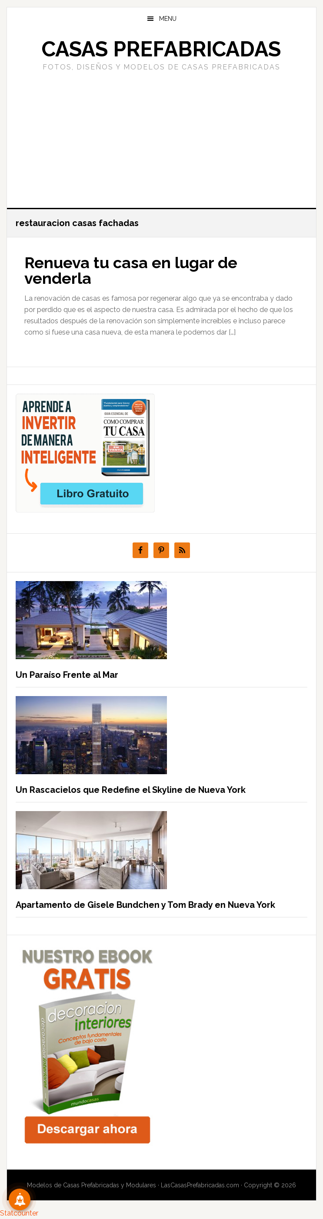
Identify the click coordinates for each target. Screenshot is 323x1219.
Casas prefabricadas (161, 49)
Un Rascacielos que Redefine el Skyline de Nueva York (131, 790)
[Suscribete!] (19, 1199)
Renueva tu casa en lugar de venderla (130, 270)
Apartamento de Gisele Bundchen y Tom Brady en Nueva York (145, 905)
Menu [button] (167, 18)
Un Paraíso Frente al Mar (67, 675)
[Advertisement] (161, 138)
